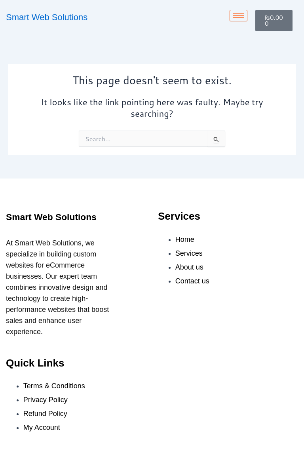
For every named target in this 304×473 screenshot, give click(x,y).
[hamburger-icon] (238, 15)
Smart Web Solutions (46, 17)
